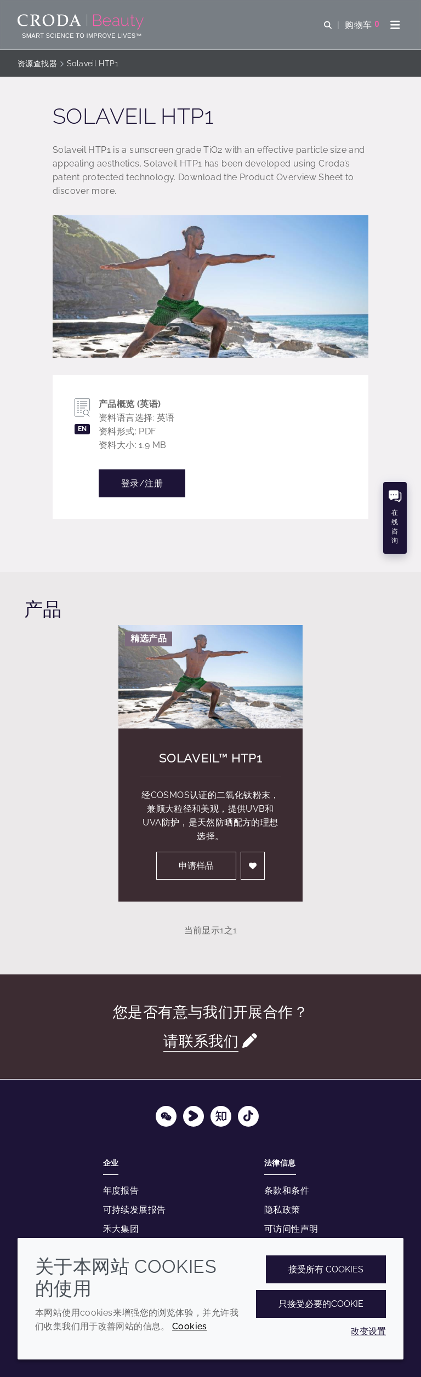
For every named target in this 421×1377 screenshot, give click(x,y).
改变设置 (368, 1331)
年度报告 (121, 1190)
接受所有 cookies (325, 1269)
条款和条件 (286, 1190)
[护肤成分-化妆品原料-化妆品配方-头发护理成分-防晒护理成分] (82, 22)
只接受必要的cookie (320, 1304)
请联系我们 (200, 1040)
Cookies (189, 1326)
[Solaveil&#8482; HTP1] (210, 676)
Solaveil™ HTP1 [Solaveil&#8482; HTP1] (210, 757)
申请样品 (196, 865)
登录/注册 (142, 483)
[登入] (253, 866)
